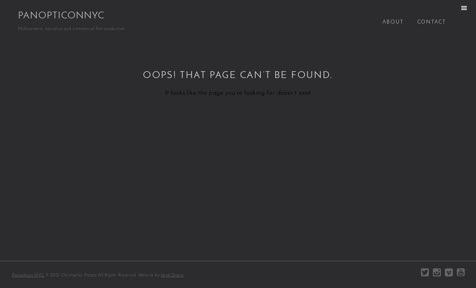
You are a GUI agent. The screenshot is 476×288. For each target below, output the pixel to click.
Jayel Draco (172, 275)
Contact (431, 22)
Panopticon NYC (28, 275)
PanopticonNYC (61, 16)
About (393, 22)
